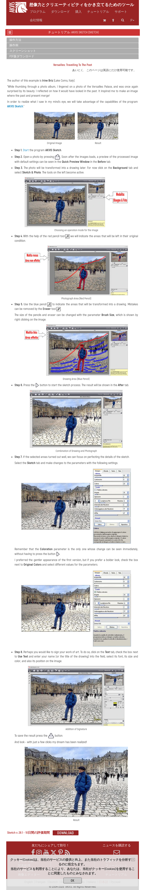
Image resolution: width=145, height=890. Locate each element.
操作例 (13, 45)
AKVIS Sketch (15, 106)
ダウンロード (60, 12)
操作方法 (15, 40)
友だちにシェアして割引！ (50, 845)
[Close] (133, 860)
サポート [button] (121, 12)
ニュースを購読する (117, 849)
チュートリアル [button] (98, 12)
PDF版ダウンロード (21, 56)
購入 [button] (78, 12)
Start (26, 150)
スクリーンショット (22, 51)
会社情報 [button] (36, 20)
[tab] (73, 40)
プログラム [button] (38, 12)
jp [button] (132, 20)
